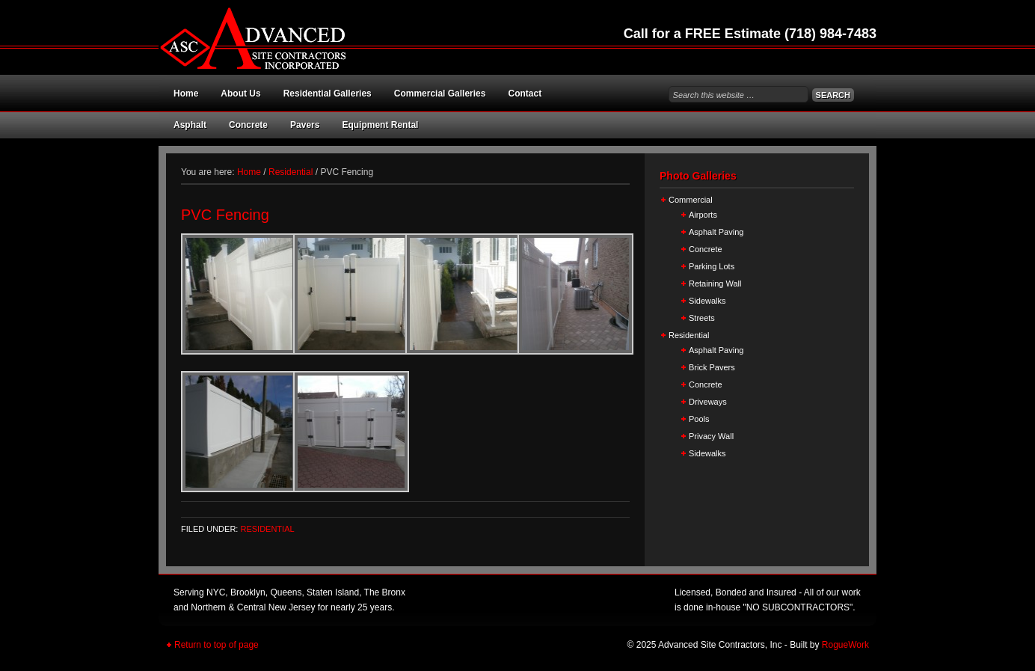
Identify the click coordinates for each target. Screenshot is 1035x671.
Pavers (304, 125)
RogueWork (845, 645)
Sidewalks (707, 300)
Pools (699, 418)
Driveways (708, 401)
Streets (702, 317)
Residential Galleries (327, 93)
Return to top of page (216, 645)
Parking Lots (711, 266)
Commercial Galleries (440, 93)
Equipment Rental (380, 125)
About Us (240, 93)
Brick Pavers (712, 367)
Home (185, 93)
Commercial (691, 199)
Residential (267, 528)
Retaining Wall (715, 283)
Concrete (248, 125)
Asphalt (189, 125)
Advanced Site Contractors (323, 37)
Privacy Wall (711, 436)
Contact (524, 93)
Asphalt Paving (716, 231)
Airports (703, 214)
